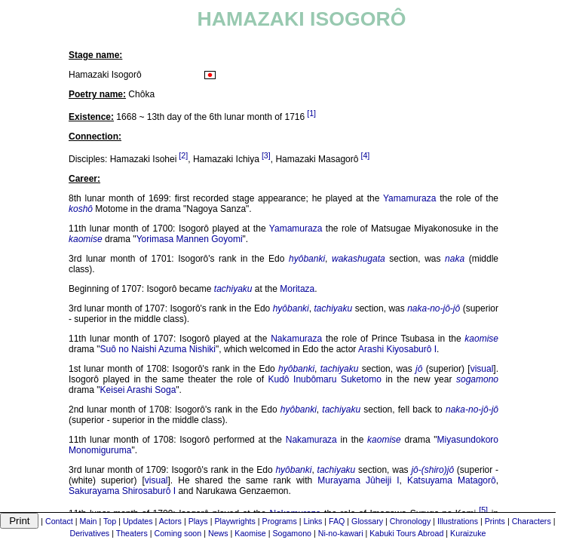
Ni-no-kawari (340, 533)
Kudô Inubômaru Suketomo (325, 379)
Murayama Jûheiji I (358, 480)
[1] (311, 113)
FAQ (337, 521)
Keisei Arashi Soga (138, 390)
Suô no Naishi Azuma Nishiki (158, 349)
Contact (59, 521)
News (218, 533)
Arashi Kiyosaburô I (397, 349)
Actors (170, 521)
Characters (531, 521)
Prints (495, 521)
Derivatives (89, 533)
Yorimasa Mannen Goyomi (189, 239)
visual (482, 369)
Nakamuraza (296, 338)
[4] (364, 155)
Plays (198, 521)
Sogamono (291, 533)
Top (109, 521)
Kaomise (249, 533)
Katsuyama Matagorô (451, 480)
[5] (483, 509)
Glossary (367, 521)
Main (88, 521)
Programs (279, 521)
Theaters (132, 533)
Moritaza (297, 289)
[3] (266, 155)
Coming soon (177, 533)
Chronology (410, 521)
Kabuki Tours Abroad (406, 533)
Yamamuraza (409, 198)
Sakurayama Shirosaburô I (122, 491)
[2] (183, 155)
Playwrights (234, 521)
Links (312, 521)
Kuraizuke (468, 533)
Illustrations (457, 521)
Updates (138, 521)
